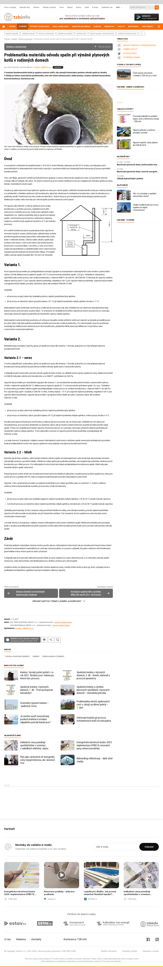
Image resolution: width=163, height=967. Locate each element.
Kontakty (36, 939)
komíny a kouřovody (46, 34)
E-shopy (95, 7)
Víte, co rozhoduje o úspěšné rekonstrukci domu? (144, 194)
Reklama (21, 939)
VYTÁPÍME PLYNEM (131, 57)
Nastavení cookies (151, 951)
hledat (57, 639)
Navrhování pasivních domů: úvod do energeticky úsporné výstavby (138, 171)
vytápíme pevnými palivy (127, 34)
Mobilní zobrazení (109, 951)
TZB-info (7, 39)
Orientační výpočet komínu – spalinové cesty (34, 704)
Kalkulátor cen (107, 7)
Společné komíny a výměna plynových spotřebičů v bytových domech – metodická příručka (93, 689)
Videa (87, 7)
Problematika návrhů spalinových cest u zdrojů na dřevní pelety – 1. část (93, 704)
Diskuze (36, 7)
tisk (44, 639)
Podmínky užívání (129, 951)
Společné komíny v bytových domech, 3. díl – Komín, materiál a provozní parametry (93, 675)
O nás (7, 939)
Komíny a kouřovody (25, 39)
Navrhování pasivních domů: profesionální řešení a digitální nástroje (138, 165)
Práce (61, 7)
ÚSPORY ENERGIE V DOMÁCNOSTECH (139, 45)
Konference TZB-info (75, 939)
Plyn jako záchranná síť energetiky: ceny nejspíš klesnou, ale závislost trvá (37, 759)
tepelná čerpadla (12, 34)
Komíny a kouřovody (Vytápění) (17, 656)
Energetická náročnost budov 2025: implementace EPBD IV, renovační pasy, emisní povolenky (94, 745)
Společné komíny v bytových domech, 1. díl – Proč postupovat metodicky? (36, 689)
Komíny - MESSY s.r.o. (42, 67)
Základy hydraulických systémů (130, 178)
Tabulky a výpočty (49, 7)
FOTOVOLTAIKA (130, 53)
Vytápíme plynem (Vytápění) (53, 656)
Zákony (70, 7)
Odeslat (149, 846)
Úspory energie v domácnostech (102, 34)
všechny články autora (63, 622)
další (142, 33)
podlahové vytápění (65, 34)
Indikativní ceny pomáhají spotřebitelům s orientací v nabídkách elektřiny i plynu (34, 745)
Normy (78, 7)
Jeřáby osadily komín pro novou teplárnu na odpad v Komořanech (145, 207)
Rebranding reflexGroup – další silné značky (95, 760)
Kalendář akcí (25, 7)
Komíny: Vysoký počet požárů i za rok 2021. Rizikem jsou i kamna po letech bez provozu (37, 675)
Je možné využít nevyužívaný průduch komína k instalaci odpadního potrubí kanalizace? (35, 719)
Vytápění (14, 39)
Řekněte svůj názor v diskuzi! (25, 640)
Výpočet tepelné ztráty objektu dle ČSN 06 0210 (145, 143)
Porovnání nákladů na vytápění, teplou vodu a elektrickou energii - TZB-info (146, 119)
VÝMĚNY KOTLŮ (130, 49)
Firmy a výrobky (10, 7)
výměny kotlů (81, 34)
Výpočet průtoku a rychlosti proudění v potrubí (144, 131)
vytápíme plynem (28, 34)
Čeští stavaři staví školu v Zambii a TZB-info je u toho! (145, 74)
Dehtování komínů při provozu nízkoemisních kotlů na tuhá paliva (94, 719)
